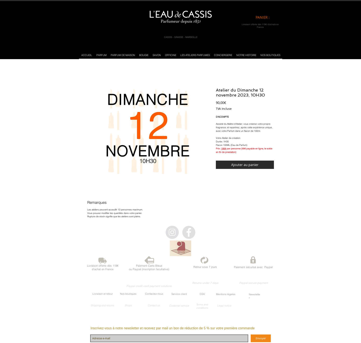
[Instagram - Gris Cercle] (172, 232)
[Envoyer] (261, 338)
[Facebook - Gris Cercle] (188, 232)
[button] (101, 55)
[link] (266, 17)
